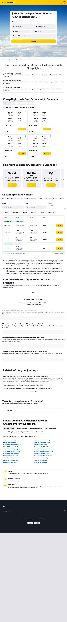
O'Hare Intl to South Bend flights (11, 451)
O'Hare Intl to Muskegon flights (11, 449)
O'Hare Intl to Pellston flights (10, 446)
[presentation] (39, 17)
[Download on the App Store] (37, 523)
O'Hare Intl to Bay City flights (41, 446)
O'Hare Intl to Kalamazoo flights (42, 453)
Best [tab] (14, 103)
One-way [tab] (30, 103)
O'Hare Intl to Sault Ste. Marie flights (43, 451)
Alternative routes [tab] (9, 428)
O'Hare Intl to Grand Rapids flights (12, 444)
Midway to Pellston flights (40, 462)
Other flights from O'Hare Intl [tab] (25, 432)
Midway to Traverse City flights (42, 442)
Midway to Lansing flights (40, 460)
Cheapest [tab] (6, 103)
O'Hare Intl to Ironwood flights (42, 458)
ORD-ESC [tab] (33, 292)
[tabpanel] (33, 337)
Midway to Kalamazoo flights (10, 460)
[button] (21, 31)
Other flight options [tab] (9, 432)
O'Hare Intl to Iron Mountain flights (43, 455)
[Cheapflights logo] (7, 2)
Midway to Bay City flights (10, 462)
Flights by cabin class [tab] (50, 428)
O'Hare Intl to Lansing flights (10, 458)
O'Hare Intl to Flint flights (40, 444)
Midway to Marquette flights (10, 455)
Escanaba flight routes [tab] (36, 428)
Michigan (9, 59)
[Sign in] (61, 3)
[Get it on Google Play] (30, 523)
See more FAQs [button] (33, 391)
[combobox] (15, 21)
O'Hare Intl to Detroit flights (10, 440)
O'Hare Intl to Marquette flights (42, 449)
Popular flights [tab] (40, 432)
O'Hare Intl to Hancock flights (11, 453)
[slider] (65, 208)
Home (3, 59)
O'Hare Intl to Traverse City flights (42, 440)
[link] (12, 185)
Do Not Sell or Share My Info (28, 519)
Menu (64, 2)
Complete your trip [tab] (22, 428)
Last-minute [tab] (21, 103)
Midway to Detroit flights (9, 442)
